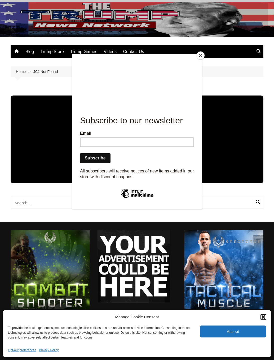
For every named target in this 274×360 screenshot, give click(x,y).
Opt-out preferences (22, 350)
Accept (233, 331)
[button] (263, 317)
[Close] (201, 55)
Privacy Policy (49, 350)
